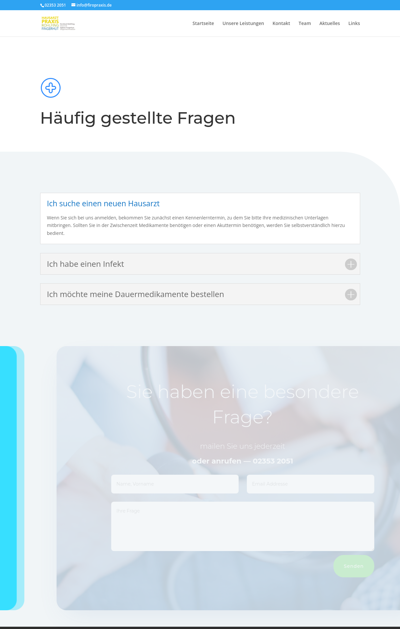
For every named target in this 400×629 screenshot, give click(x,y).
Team (305, 23)
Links (354, 23)
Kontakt (281, 23)
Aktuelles (329, 23)
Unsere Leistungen (243, 23)
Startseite (203, 23)
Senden (361, 566)
